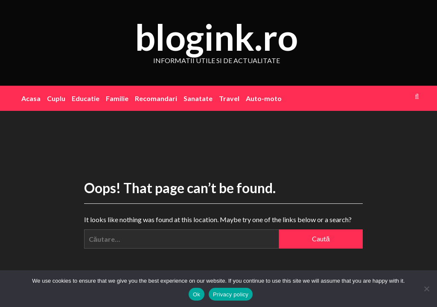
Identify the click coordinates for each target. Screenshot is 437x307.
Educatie (85, 98)
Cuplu (56, 98)
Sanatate (198, 98)
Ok (196, 294)
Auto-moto (264, 98)
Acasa (31, 98)
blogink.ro (216, 36)
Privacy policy (230, 294)
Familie (117, 98)
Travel (229, 98)
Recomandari (156, 98)
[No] (426, 288)
